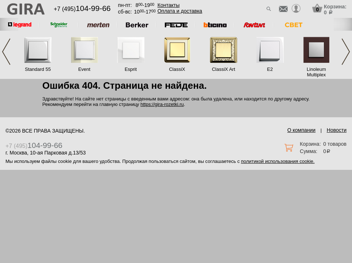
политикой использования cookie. (277, 161)
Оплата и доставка (180, 11)
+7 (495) (82, 9)
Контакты (168, 5)
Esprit (131, 69)
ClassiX (177, 69)
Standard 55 (38, 69)
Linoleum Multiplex (316, 71)
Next (345, 51)
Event (84, 69)
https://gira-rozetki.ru (162, 104)
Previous (6, 51)
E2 (270, 69)
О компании (301, 130)
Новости (337, 130)
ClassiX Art (223, 69)
